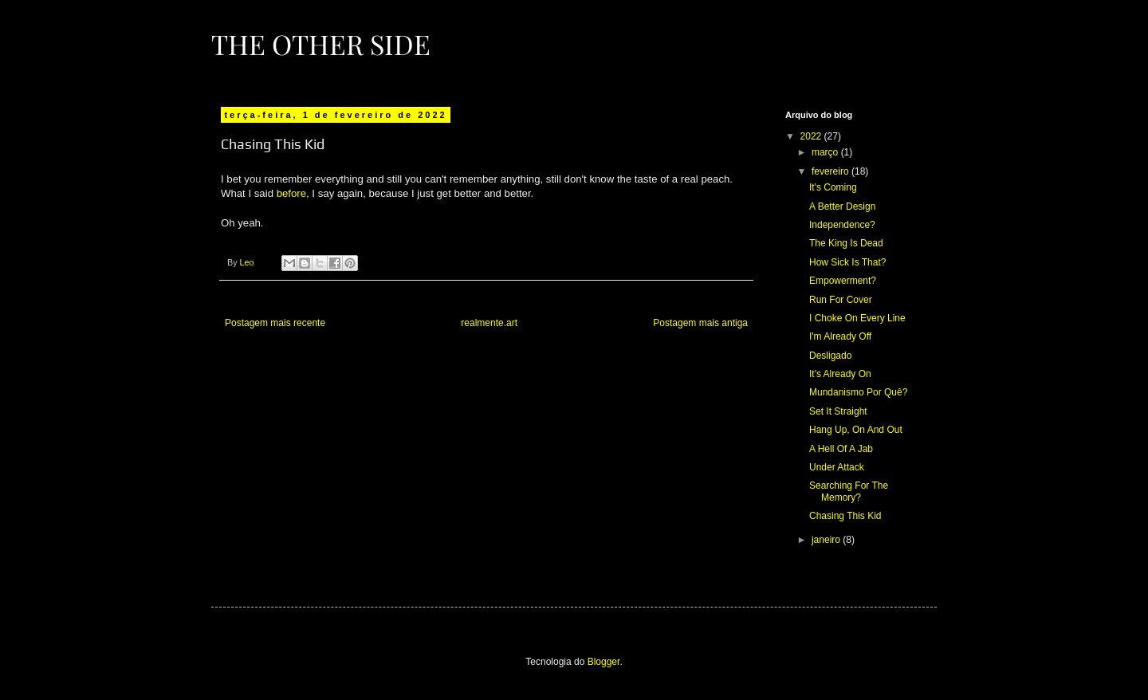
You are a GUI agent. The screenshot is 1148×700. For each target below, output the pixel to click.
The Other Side (321, 44)
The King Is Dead (846, 243)
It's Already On (840, 373)
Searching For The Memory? (848, 491)
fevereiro (831, 171)
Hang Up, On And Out (855, 429)
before (291, 193)
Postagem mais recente (275, 322)
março (826, 152)
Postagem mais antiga (700, 322)
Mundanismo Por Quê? (858, 392)
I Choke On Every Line (857, 318)
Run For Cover (840, 299)
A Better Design (842, 206)
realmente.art (489, 322)
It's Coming (833, 187)
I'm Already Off (840, 336)
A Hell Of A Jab (841, 448)
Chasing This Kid (845, 515)
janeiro (827, 539)
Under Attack (836, 467)
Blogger (604, 661)
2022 (812, 136)
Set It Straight (838, 411)
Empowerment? (842, 280)
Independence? (842, 224)
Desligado (830, 355)
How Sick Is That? (847, 262)
